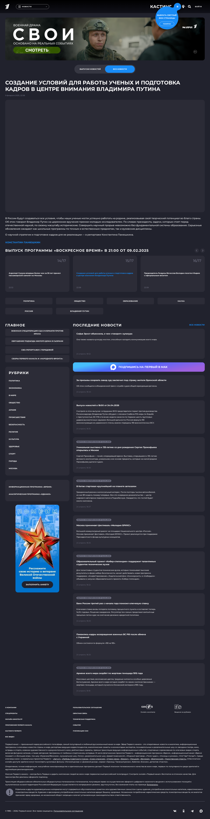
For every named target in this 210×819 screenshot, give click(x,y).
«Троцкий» (134, 759)
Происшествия (17, 417)
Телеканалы (152, 784)
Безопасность (17, 424)
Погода (13, 461)
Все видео (9, 737)
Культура (14, 439)
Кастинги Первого (13, 731)
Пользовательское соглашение (87, 707)
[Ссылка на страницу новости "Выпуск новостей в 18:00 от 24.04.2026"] (138, 417)
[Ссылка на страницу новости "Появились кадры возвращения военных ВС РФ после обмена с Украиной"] (138, 644)
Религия (13, 432)
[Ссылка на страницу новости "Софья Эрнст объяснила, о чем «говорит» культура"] (138, 343)
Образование (130, 301)
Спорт (12, 454)
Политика (29, 301)
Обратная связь (80, 713)
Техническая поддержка (84, 719)
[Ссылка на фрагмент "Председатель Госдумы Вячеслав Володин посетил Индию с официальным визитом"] (173, 274)
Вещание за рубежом (182, 709)
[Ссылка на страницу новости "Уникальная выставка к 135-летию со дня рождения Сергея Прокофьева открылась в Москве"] (138, 455)
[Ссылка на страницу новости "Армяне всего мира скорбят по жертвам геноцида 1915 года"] (138, 679)
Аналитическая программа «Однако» (30, 494)
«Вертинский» (157, 759)
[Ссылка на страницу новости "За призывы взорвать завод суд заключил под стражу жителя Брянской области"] (138, 386)
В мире (12, 395)
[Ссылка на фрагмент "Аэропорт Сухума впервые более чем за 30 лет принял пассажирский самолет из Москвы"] (37, 274)
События (77, 725)
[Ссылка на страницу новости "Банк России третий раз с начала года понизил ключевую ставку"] (138, 609)
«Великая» (145, 759)
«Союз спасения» (97, 759)
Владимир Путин (79, 311)
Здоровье (14, 446)
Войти (198, 7)
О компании (10, 707)
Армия (12, 410)
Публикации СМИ (80, 731)
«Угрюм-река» (112, 759)
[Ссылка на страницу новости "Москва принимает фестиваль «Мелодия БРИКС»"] (138, 531)
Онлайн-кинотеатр (13, 719)
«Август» (57, 759)
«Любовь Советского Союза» (75, 759)
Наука (181, 301)
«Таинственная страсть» (175, 759)
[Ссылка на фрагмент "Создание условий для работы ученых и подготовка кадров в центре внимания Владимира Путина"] (105, 274)
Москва (13, 468)
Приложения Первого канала (18, 725)
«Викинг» (124, 759)
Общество (79, 301)
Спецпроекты (11, 713)
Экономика (15, 388)
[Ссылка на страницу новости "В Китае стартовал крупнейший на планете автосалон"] (138, 494)
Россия (29, 311)
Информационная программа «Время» (30, 487)
